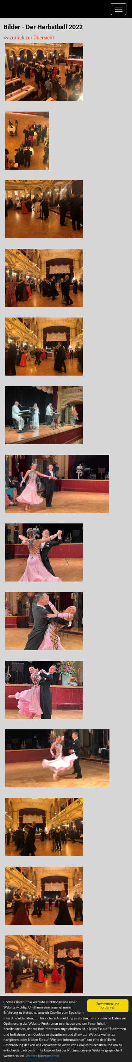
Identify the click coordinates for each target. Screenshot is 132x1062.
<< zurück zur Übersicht (29, 37)
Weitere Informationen (42, 1056)
